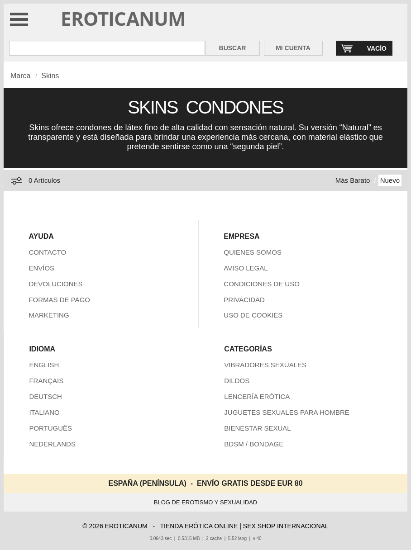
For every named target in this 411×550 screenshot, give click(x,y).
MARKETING (49, 315)
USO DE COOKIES (253, 315)
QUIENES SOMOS (253, 252)
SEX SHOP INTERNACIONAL (286, 526)
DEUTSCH (45, 396)
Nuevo (390, 180)
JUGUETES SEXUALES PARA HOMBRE (286, 412)
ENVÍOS (41, 268)
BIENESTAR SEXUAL (257, 428)
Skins (50, 76)
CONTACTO (47, 252)
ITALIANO (44, 412)
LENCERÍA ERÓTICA (257, 396)
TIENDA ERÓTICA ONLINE (199, 526)
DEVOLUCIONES (55, 284)
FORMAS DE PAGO (59, 299)
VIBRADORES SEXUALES (265, 365)
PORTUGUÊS (50, 428)
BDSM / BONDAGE (253, 444)
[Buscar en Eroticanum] (107, 48)
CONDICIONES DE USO (262, 284)
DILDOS (236, 380)
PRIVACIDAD (244, 299)
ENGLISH (44, 365)
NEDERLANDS (52, 444)
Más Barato (352, 180)
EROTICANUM (123, 18)
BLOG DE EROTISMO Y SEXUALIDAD (206, 502)
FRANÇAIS (46, 380)
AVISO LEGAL (246, 268)
